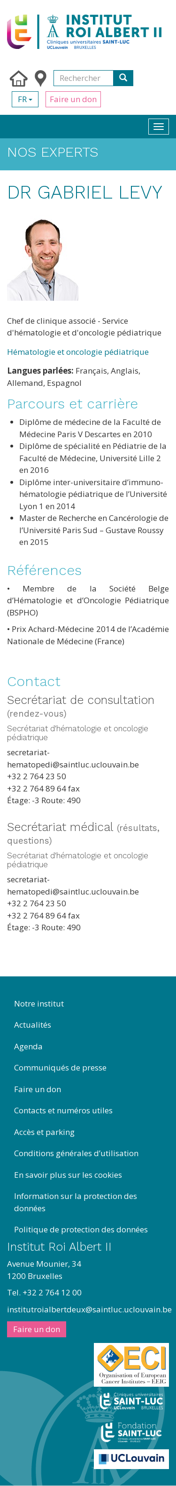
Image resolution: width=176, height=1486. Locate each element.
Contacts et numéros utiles (63, 1110)
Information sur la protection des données (75, 1202)
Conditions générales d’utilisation (76, 1153)
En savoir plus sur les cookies (68, 1174)
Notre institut (39, 1003)
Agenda (28, 1046)
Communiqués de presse (60, 1067)
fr (25, 99)
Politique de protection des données (81, 1229)
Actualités (32, 1024)
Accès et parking (44, 1131)
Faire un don (73, 99)
